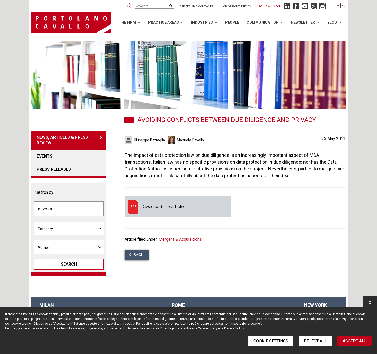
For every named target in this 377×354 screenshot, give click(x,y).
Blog (332, 22)
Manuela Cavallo (190, 140)
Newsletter (303, 22)
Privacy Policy (234, 328)
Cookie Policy (207, 328)
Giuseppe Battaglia (149, 140)
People (232, 22)
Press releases (54, 169)
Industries (202, 22)
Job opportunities (236, 6)
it (337, 6)
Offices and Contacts (196, 6)
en (344, 6)
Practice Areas (163, 22)
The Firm (127, 22)
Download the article (177, 206)
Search (69, 264)
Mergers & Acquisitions (180, 239)
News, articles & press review (62, 140)
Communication (263, 22)
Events (44, 156)
